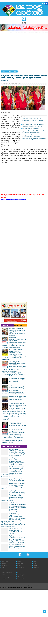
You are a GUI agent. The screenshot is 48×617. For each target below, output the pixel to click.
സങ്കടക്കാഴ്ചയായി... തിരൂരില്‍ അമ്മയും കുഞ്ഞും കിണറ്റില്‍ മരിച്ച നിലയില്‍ (17, 380)
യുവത (18, 573)
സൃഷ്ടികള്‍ (35, 566)
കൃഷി (3, 568)
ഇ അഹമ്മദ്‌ (20, 579)
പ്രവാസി (4, 579)
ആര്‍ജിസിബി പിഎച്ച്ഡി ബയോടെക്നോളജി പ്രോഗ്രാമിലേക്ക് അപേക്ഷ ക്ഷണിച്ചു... (16, 531)
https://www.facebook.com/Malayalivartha (13, 200)
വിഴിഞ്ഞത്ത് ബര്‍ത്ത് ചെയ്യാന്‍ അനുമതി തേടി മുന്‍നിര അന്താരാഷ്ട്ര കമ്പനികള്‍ (17, 398)
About (7, 585)
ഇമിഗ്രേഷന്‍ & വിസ (7, 573)
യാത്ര (34, 564)
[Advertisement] (16, 50)
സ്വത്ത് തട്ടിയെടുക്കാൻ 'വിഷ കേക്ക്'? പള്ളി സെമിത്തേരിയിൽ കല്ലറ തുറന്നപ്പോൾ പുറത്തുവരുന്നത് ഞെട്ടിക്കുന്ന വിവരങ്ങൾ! (17, 461)
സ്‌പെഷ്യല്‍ (36, 568)
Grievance (36, 585)
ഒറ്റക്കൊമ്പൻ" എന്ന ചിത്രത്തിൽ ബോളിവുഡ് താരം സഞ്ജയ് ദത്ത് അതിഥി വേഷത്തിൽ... (34, 132)
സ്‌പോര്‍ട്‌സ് (20, 568)
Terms (21, 585)
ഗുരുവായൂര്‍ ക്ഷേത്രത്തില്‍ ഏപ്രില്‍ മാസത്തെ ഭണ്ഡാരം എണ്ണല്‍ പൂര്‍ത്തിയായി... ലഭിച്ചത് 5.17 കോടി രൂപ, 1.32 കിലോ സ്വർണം (17, 332)
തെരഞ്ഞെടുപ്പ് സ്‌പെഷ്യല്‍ (8, 577)
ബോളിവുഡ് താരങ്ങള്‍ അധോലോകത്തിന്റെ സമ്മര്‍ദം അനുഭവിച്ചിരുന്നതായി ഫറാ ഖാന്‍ (32, 125)
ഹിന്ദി (15, 71)
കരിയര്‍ (3, 564)
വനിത (19, 561)
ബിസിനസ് (4, 566)
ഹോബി (35, 561)
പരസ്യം (3, 575)
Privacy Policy (28, 585)
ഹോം (3, 71)
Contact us (14, 585)
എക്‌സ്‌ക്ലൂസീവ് (21, 575)
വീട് (18, 577)
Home (1, 585)
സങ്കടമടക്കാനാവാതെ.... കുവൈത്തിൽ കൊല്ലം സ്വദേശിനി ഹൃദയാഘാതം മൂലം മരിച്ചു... (17, 425)
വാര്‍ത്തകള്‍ (5, 561)
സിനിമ (9, 71)
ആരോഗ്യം (20, 564)
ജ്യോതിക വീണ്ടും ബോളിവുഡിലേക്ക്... (31, 129)
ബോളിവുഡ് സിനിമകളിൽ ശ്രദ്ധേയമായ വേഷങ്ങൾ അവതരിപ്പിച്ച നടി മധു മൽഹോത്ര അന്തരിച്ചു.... (33, 120)
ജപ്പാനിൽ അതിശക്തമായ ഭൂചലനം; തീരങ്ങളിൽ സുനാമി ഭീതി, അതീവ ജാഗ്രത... (17, 546)
